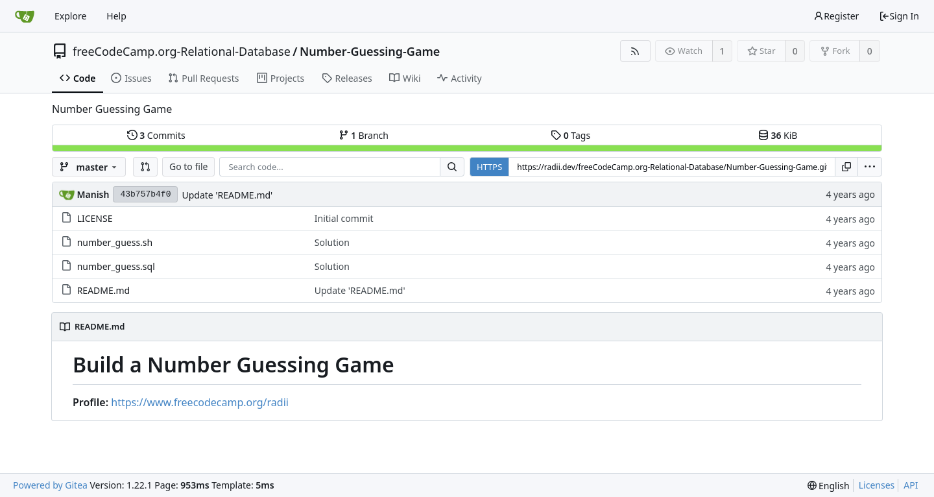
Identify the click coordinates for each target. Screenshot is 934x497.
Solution (332, 242)
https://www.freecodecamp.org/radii (200, 402)
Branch (364, 135)
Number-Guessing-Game (370, 51)
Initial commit (344, 218)
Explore (70, 16)
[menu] (869, 166)
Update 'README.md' (227, 195)
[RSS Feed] (635, 51)
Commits (156, 135)
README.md (103, 290)
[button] (145, 166)
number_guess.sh (115, 242)
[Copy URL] (846, 166)
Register (836, 16)
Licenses (877, 485)
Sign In (899, 16)
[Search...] (452, 166)
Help (116, 16)
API (911, 485)
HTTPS (489, 167)
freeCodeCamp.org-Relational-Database (182, 51)
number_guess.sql (116, 266)
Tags (570, 135)
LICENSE (95, 218)
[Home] (24, 16)
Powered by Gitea (50, 485)
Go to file (188, 166)
